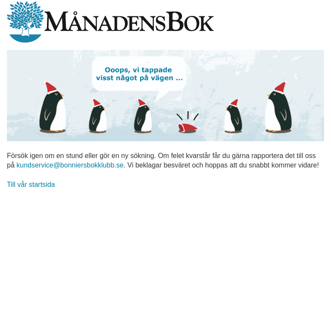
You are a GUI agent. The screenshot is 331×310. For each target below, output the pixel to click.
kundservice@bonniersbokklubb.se (69, 165)
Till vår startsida (31, 184)
